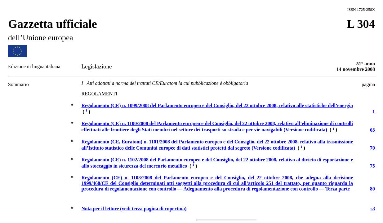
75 (372, 165)
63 (372, 130)
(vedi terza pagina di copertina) (134, 208)
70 (372, 148)
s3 (373, 208)
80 (372, 188)
